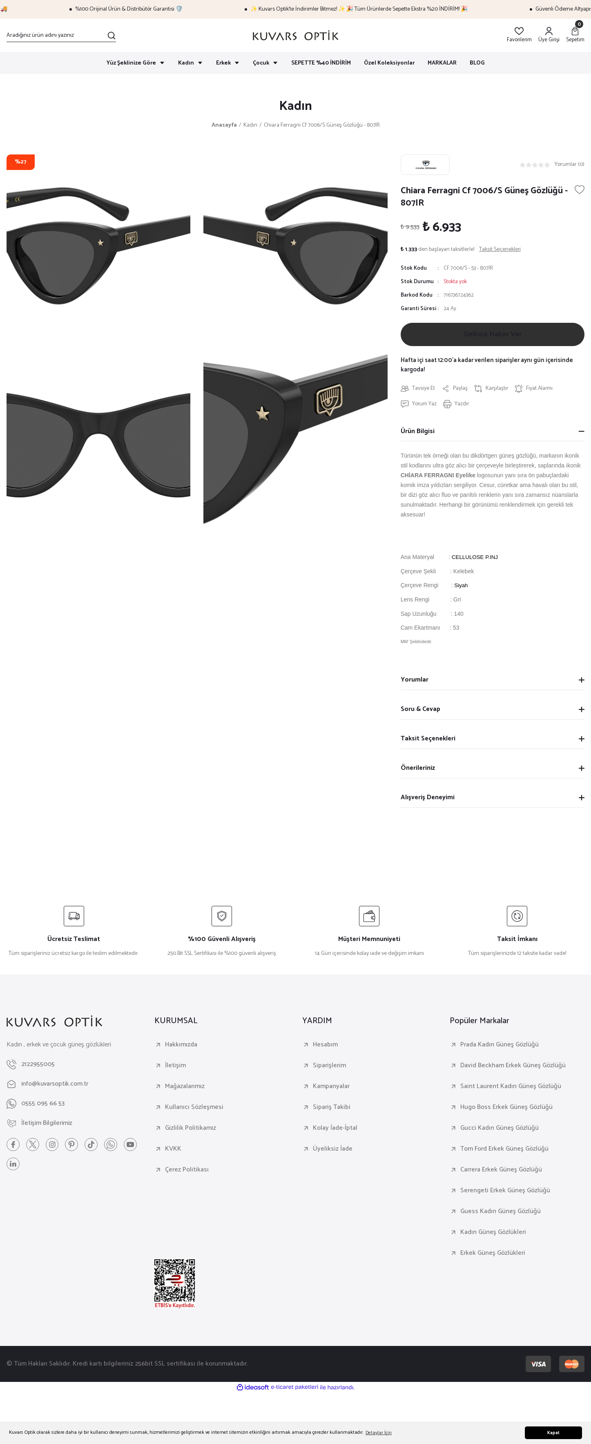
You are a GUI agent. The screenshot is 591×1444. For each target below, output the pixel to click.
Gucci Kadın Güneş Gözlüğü (499, 1129)
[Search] (61, 35)
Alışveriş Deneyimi (428, 798)
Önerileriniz (418, 768)
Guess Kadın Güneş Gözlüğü (500, 1212)
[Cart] (575, 35)
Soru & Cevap (420, 709)
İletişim (175, 1066)
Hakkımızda (181, 1046)
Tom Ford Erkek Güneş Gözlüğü (504, 1150)
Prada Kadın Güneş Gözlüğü (499, 1046)
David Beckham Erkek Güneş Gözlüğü (513, 1066)
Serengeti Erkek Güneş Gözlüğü (505, 1191)
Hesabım (325, 1046)
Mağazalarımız (185, 1087)
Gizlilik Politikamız (190, 1129)
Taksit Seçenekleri (428, 739)
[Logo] (295, 35)
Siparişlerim (329, 1066)
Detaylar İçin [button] (379, 1433)
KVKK (173, 1150)
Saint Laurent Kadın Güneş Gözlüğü (510, 1087)
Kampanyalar (331, 1087)
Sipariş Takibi (331, 1108)
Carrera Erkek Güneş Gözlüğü (501, 1171)
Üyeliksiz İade (332, 1150)
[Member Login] (549, 35)
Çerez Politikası (187, 1171)
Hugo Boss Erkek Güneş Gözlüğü (506, 1108)
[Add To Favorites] (579, 190)
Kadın (295, 106)
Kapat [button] (553, 1433)
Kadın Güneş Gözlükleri (493, 1233)
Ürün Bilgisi (418, 432)
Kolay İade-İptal (335, 1129)
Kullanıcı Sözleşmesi (194, 1108)
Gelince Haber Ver (492, 335)
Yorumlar (414, 680)
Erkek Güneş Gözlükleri (492, 1254)
